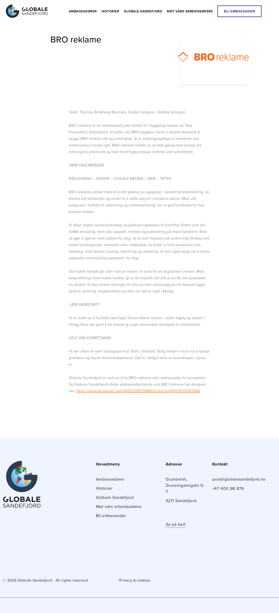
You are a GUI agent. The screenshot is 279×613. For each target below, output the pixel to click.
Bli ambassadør (239, 11)
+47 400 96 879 (228, 488)
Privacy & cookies (134, 580)
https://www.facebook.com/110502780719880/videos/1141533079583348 (138, 391)
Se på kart (175, 524)
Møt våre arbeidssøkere (190, 11)
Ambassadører (83, 11)
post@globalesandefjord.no (239, 479)
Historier (110, 11)
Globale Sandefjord (143, 11)
